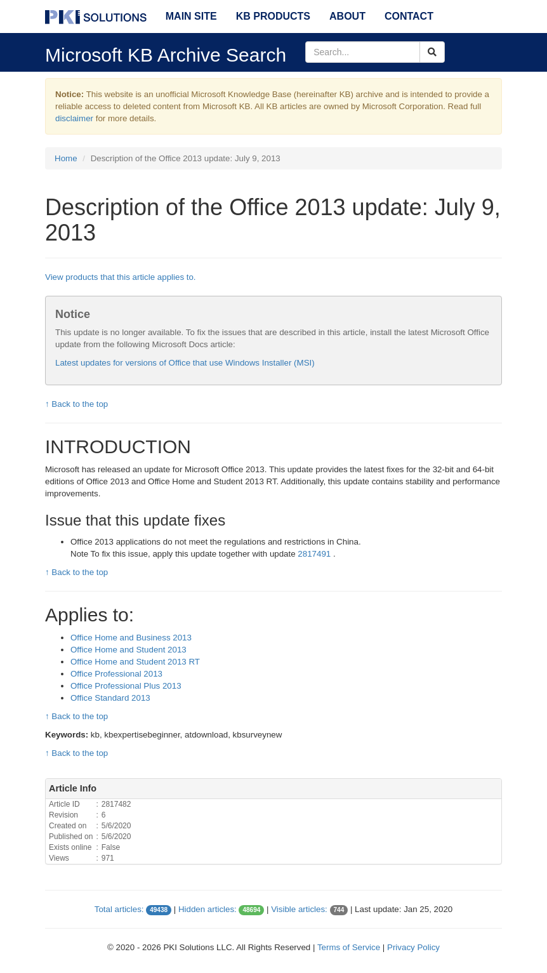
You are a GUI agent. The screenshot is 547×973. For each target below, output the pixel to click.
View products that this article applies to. (120, 277)
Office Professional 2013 (116, 673)
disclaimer (74, 118)
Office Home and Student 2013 (128, 649)
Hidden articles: (207, 909)
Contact (409, 16)
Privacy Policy (413, 947)
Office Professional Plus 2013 (125, 686)
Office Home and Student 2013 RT (135, 661)
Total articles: (119, 909)
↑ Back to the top (76, 404)
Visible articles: (299, 909)
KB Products (273, 16)
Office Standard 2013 (110, 698)
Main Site (191, 16)
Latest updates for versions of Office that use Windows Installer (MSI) (185, 362)
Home (66, 158)
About (347, 16)
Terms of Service (348, 947)
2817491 (315, 554)
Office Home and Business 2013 (131, 637)
